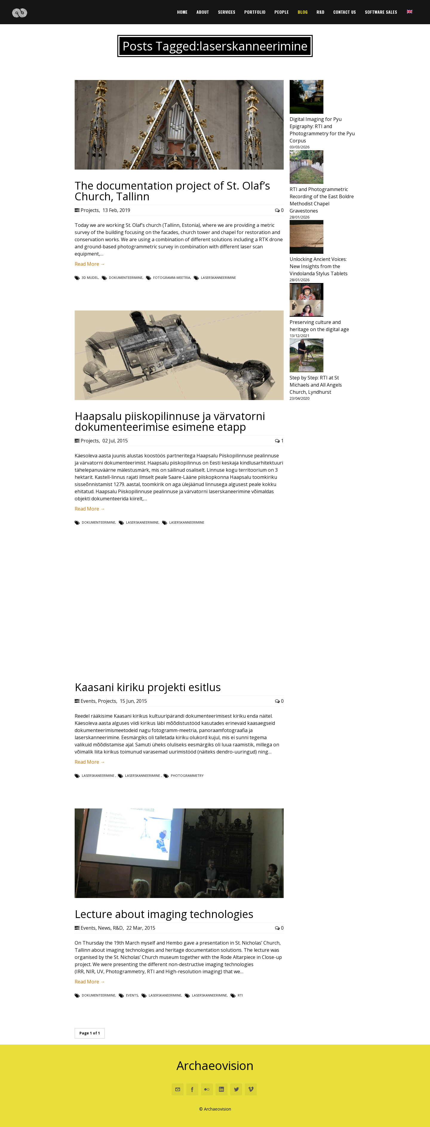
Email (178, 1089)
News (104, 928)
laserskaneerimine (142, 522)
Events (88, 701)
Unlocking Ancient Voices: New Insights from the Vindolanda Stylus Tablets (319, 266)
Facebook (192, 1089)
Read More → (90, 264)
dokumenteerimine (125, 277)
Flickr (207, 1089)
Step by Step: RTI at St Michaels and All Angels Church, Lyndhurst (316, 384)
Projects (90, 210)
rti (240, 995)
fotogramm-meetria (171, 277)
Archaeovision (215, 1065)
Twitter (236, 1089)
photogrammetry (187, 775)
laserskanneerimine (218, 277)
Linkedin (222, 1089)
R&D (118, 928)
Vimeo (251, 1089)
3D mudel (90, 277)
